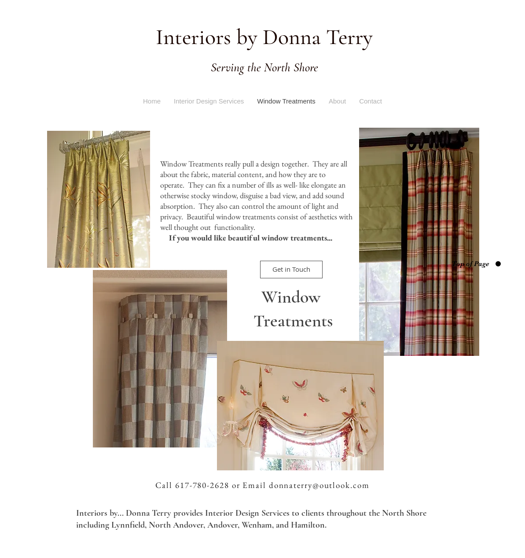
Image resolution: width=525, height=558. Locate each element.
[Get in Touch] (291, 269)
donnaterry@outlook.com (319, 485)
